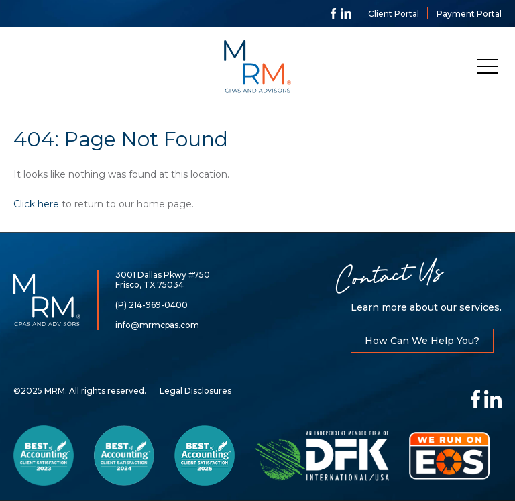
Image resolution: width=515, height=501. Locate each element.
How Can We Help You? (422, 341)
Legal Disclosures (195, 391)
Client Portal (393, 14)
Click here (36, 204)
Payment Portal (469, 14)
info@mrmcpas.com (157, 325)
